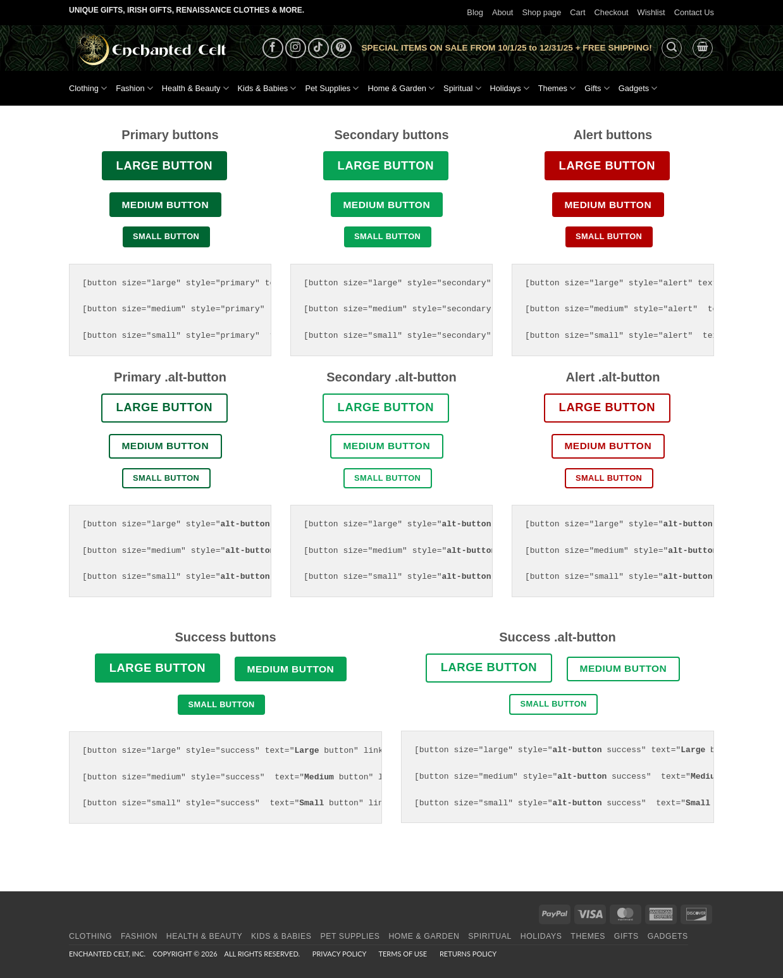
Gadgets (638, 88)
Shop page (541, 12)
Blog (475, 12)
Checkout (612, 12)
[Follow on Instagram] (295, 48)
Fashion (134, 88)
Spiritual (462, 88)
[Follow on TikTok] (318, 48)
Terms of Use (402, 954)
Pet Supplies (332, 88)
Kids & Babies (267, 88)
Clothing (88, 88)
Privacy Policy (339, 954)
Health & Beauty (195, 88)
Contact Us (694, 12)
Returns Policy (468, 954)
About (502, 12)
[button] (672, 48)
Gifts (597, 88)
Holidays (509, 88)
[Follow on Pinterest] (341, 48)
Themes (557, 88)
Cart (577, 12)
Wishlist (651, 12)
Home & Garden (401, 88)
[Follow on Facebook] (272, 48)
